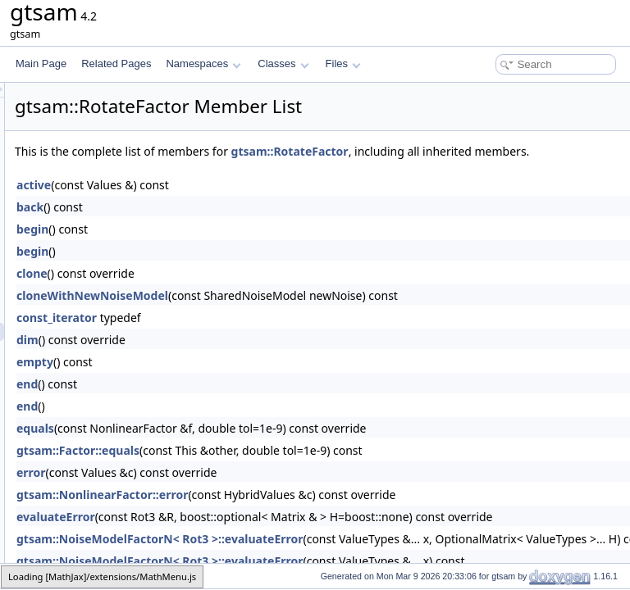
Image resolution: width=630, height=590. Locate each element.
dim (232, 357)
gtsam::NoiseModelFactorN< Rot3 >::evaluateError (364, 557)
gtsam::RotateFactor (495, 151)
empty (239, 380)
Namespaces (203, 63)
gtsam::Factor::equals (283, 468)
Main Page (41, 63)
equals (240, 446)
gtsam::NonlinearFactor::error (307, 512)
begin (237, 247)
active (238, 203)
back (235, 225)
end (232, 402)
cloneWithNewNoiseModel (297, 313)
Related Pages (116, 63)
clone (237, 291)
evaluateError (260, 534)
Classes (283, 63)
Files (343, 63)
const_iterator (261, 335)
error (236, 490)
